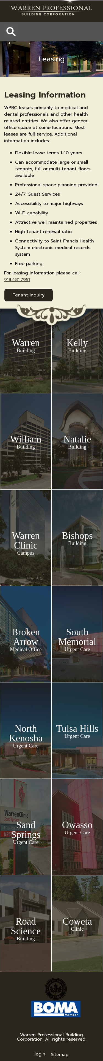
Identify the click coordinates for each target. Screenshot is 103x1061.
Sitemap (59, 1054)
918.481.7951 (17, 279)
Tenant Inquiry (28, 295)
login (40, 1054)
